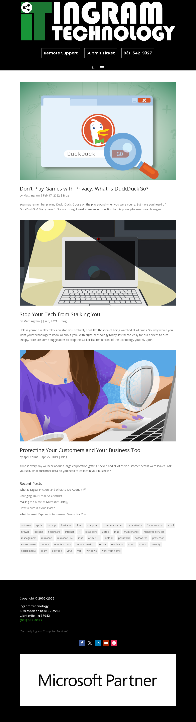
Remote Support (61, 53)
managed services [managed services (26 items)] (154, 531)
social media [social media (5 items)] (28, 551)
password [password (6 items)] (124, 538)
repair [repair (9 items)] (102, 544)
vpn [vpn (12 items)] (79, 551)
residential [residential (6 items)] (117, 544)
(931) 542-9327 (31, 620)
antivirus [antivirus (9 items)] (26, 525)
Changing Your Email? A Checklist (41, 496)
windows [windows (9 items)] (92, 551)
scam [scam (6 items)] (131, 544)
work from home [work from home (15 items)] (111, 551)
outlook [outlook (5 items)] (108, 538)
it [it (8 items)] (79, 531)
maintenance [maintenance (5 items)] (131, 531)
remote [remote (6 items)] (45, 544)
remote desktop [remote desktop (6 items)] (85, 544)
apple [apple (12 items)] (39, 525)
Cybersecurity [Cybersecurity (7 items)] (155, 525)
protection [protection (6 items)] (158, 538)
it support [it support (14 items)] (91, 531)
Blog (66, 195)
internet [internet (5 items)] (69, 531)
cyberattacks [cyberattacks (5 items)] (134, 525)
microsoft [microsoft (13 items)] (46, 538)
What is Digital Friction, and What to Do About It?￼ (53, 489)
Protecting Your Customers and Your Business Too (80, 450)
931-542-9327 (138, 53)
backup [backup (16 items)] (51, 525)
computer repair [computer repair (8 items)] (113, 525)
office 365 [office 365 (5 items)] (93, 538)
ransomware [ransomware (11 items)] (28, 544)
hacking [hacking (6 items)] (38, 531)
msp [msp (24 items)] (80, 538)
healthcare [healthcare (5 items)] (54, 531)
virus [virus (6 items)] (69, 551)
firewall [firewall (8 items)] (25, 531)
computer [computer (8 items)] (93, 525)
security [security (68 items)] (156, 544)
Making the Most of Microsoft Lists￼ (44, 502)
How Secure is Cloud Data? (37, 508)
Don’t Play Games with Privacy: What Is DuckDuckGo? (84, 188)
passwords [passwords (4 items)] (141, 538)
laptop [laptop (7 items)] (105, 531)
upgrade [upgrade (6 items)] (57, 551)
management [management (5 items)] (28, 538)
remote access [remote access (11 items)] (62, 544)
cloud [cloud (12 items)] (79, 525)
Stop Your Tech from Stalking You (60, 314)
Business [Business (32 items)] (66, 525)
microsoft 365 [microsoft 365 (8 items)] (65, 538)
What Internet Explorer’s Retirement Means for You (53, 514)
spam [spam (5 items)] (44, 551)
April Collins (30, 457)
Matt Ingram (31, 195)
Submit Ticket (101, 53)
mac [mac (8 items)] (116, 531)
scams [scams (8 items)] (142, 544)
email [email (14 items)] (171, 525)
